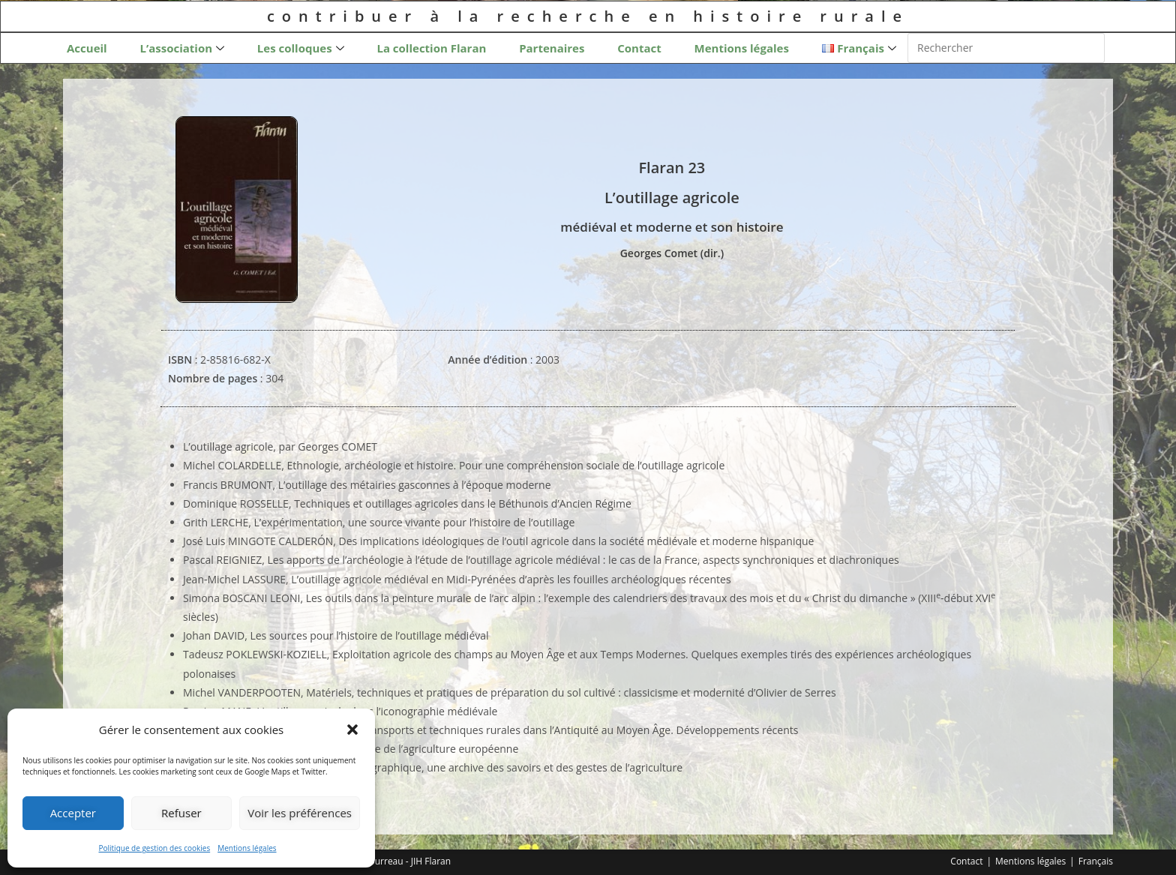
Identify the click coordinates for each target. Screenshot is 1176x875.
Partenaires (551, 47)
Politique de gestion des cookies (154, 848)
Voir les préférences (300, 812)
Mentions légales (247, 848)
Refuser (181, 812)
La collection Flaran (431, 47)
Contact (639, 47)
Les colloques (300, 48)
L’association (182, 48)
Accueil (87, 47)
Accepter (73, 812)
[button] (352, 729)
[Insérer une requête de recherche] (1006, 48)
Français (1095, 861)
